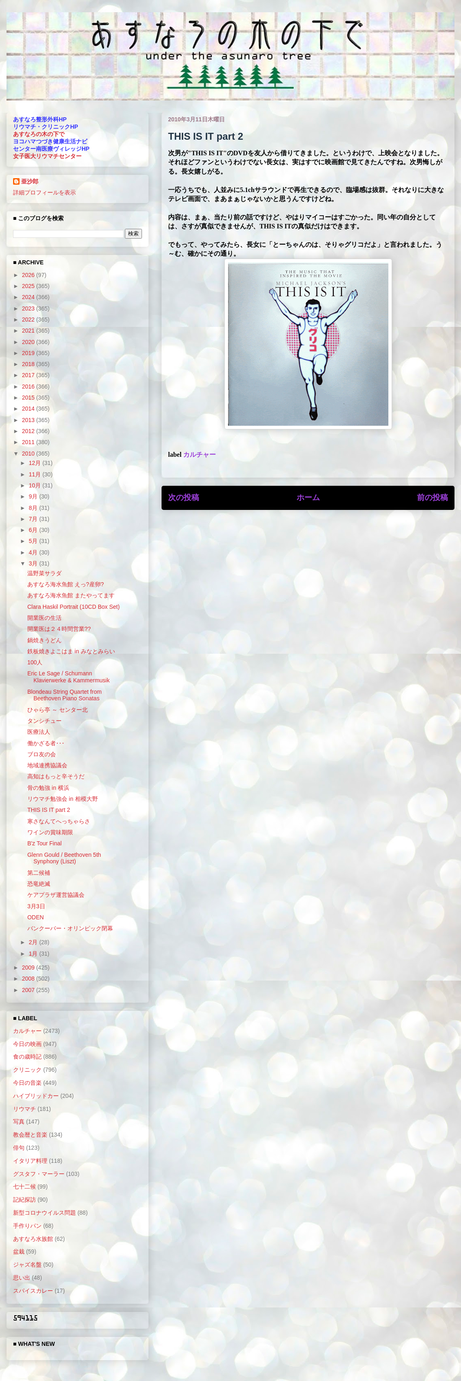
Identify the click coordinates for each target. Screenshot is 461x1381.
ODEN (35, 917)
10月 (35, 485)
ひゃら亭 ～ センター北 (57, 709)
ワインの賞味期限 (50, 832)
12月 (35, 463)
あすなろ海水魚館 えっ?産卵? (65, 584)
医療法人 (38, 731)
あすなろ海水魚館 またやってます (71, 595)
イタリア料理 (30, 1161)
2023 (29, 308)
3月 (34, 563)
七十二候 (24, 1186)
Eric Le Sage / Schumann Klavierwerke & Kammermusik (68, 677)
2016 (29, 386)
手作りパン (27, 1225)
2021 (29, 330)
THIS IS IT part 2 (48, 810)
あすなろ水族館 (33, 1239)
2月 (34, 942)
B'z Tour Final (44, 843)
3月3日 (36, 906)
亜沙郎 (29, 181)
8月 (34, 508)
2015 (29, 397)
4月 (34, 552)
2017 (29, 375)
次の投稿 (183, 497)
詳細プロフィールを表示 (44, 192)
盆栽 (18, 1251)
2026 (29, 275)
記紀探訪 (24, 1199)
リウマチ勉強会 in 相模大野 (62, 799)
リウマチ (24, 1109)
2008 (29, 978)
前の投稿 (432, 497)
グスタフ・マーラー (38, 1174)
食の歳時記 (27, 1056)
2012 (29, 431)
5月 (34, 541)
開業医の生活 (44, 618)
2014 (29, 408)
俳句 (18, 1147)
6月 (34, 530)
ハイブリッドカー (36, 1096)
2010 (29, 453)
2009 (29, 967)
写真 (18, 1121)
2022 (29, 319)
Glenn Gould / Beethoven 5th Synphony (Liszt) (64, 858)
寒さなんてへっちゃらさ (58, 821)
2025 (29, 286)
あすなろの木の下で (38, 134)
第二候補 (38, 872)
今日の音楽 (27, 1082)
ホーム (308, 497)
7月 (34, 519)
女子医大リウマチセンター (47, 156)
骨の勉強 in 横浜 (48, 787)
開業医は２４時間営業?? (59, 629)
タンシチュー (44, 720)
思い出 (21, 1277)
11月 (35, 474)
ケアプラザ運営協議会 (55, 895)
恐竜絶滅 (38, 883)
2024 (29, 297)
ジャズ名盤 (27, 1264)
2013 (29, 420)
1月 (34, 953)
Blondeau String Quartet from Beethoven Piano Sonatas (64, 695)
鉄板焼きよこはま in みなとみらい (71, 651)
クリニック (27, 1069)
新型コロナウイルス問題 (44, 1212)
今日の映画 (27, 1044)
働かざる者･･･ (45, 743)
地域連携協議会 (47, 765)
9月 (34, 496)
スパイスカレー (33, 1290)
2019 (29, 353)
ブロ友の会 (41, 754)
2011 (29, 442)
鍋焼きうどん (44, 640)
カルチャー (199, 454)
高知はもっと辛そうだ (55, 776)
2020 (29, 342)
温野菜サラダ (44, 573)
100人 (34, 662)
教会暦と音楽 (30, 1134)
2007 (29, 990)
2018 (29, 364)
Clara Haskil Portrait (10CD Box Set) (73, 606)
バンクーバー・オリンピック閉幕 (70, 928)
